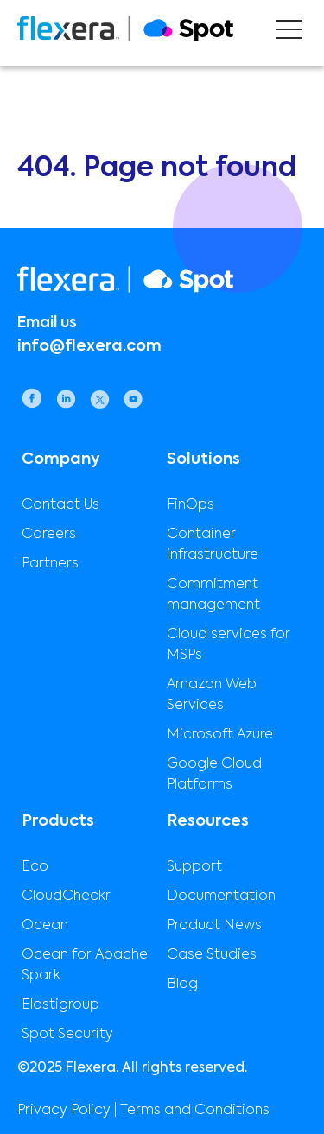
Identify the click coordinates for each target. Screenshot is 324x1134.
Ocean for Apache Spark (85, 965)
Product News (214, 926)
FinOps (190, 505)
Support (194, 867)
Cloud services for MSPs (228, 645)
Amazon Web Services (212, 695)
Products (58, 821)
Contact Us (60, 505)
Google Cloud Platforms (214, 774)
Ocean (45, 926)
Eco (35, 867)
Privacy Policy (64, 1111)
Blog (182, 984)
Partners (50, 564)
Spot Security (67, 1035)
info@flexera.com (89, 346)
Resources (208, 821)
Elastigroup (60, 1005)
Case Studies (212, 955)
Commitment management (213, 595)
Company (61, 459)
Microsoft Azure (220, 735)
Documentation (221, 896)
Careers (49, 535)
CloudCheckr (66, 896)
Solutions (203, 459)
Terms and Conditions (195, 1111)
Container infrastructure (212, 545)
